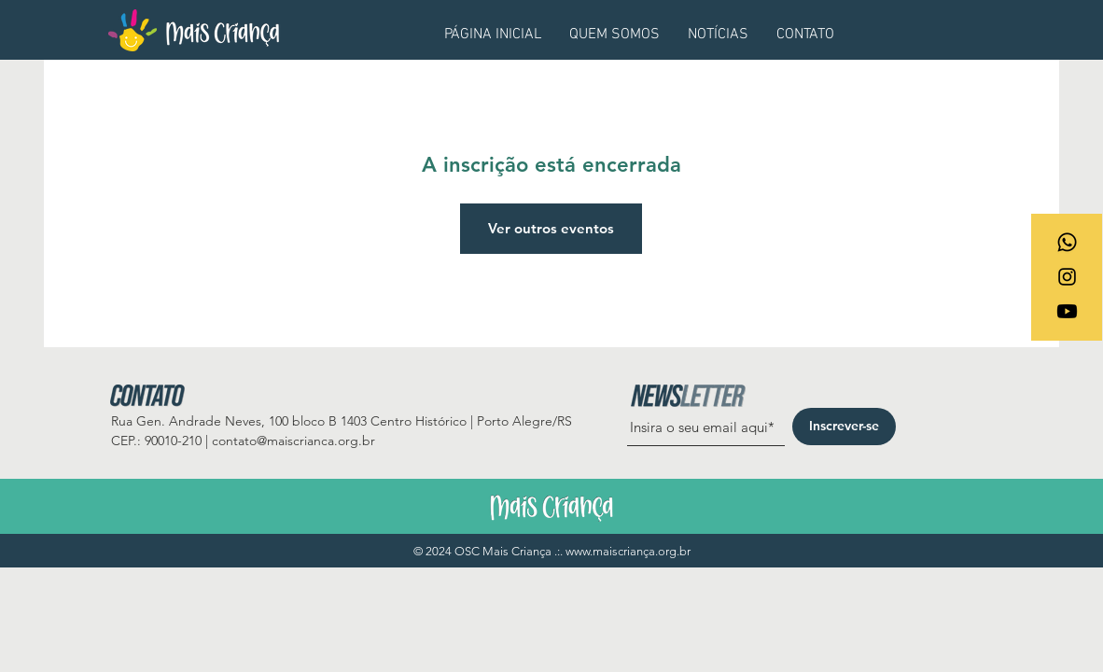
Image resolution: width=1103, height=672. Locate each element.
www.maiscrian (604, 551)
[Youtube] (1067, 311)
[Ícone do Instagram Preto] (1067, 276)
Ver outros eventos (551, 228)
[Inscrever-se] (844, 426)
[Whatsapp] (1067, 242)
